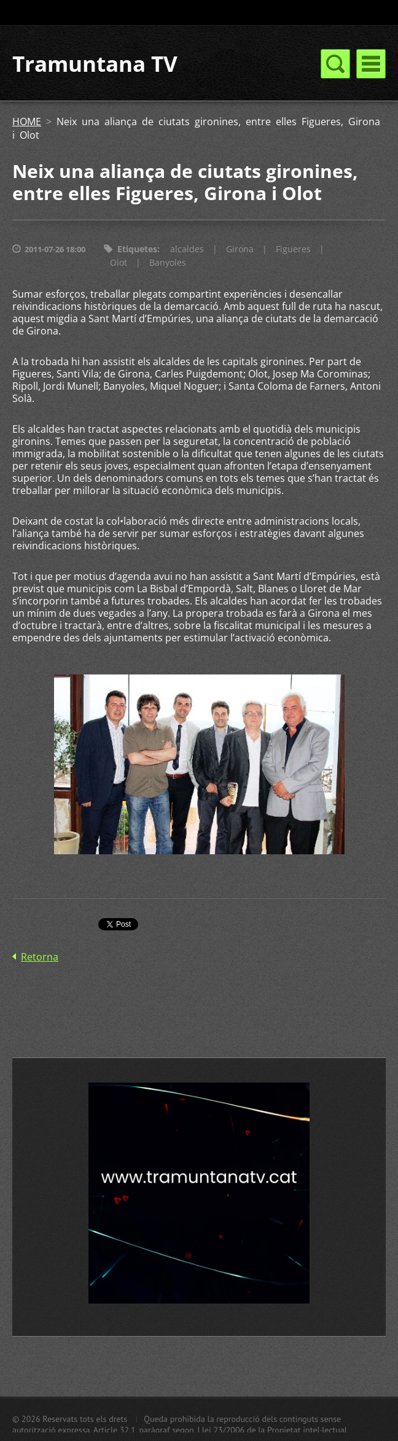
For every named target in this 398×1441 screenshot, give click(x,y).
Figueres (293, 249)
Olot (118, 262)
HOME (26, 121)
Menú (371, 64)
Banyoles (167, 262)
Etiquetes (137, 249)
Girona (240, 249)
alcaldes (187, 249)
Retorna (39, 957)
